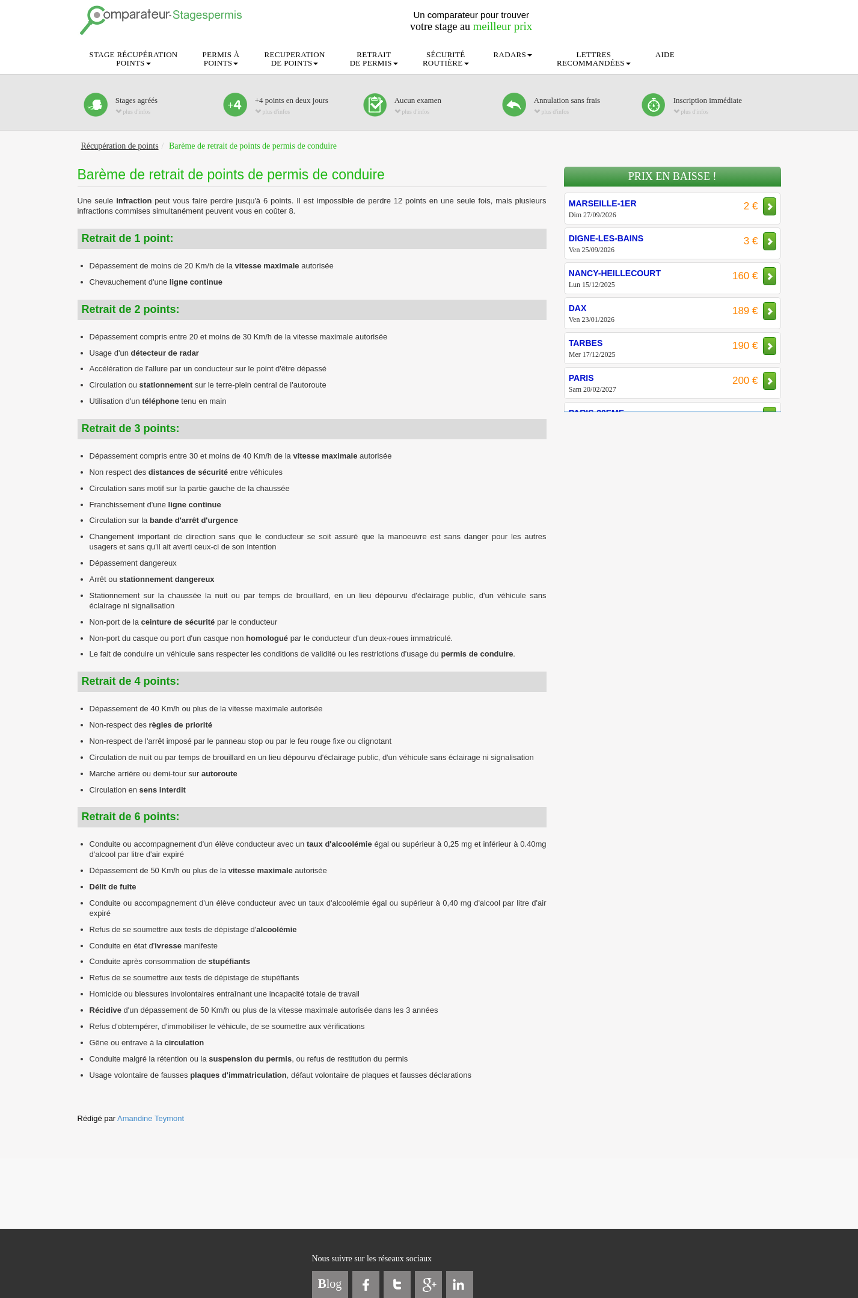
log (330, 1283)
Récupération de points (120, 145)
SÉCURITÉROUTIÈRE (446, 58)
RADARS (513, 54)
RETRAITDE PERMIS (374, 58)
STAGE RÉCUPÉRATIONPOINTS (134, 58)
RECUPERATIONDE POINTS (295, 58)
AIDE (665, 54)
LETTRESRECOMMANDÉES (594, 58)
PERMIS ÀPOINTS (221, 58)
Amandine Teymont (150, 1118)
